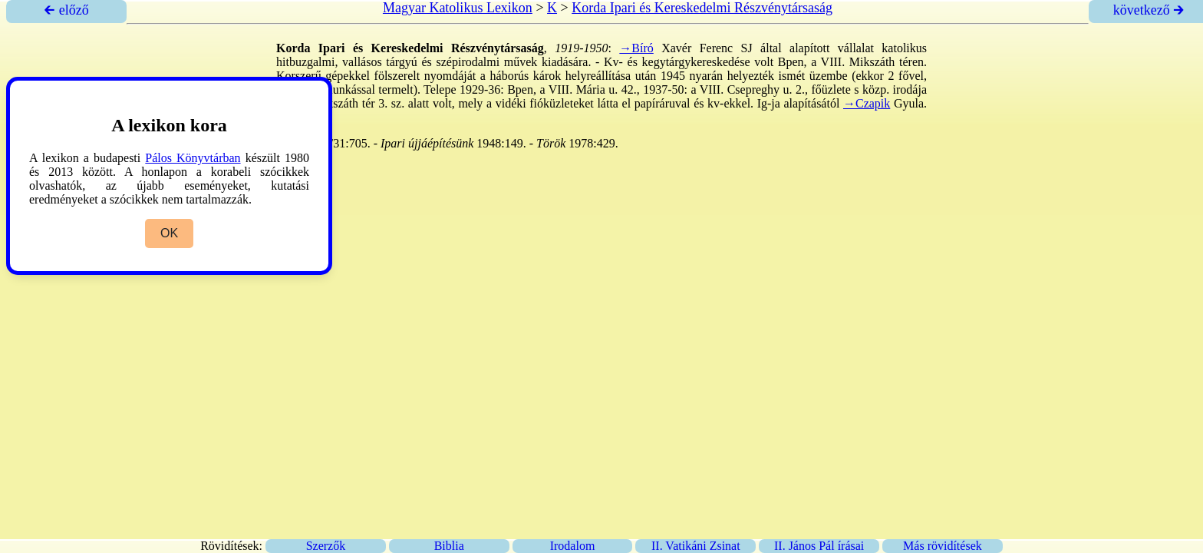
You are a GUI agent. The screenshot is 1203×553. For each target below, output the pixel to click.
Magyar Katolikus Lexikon (457, 7)
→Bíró (636, 48)
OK (169, 233)
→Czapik (866, 103)
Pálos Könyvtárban (192, 157)
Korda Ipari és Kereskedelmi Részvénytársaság (702, 7)
